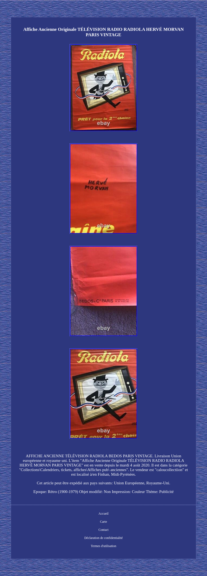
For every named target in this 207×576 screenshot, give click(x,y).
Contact (103, 530)
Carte (103, 522)
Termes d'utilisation (103, 546)
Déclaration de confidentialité (103, 538)
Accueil (103, 513)
